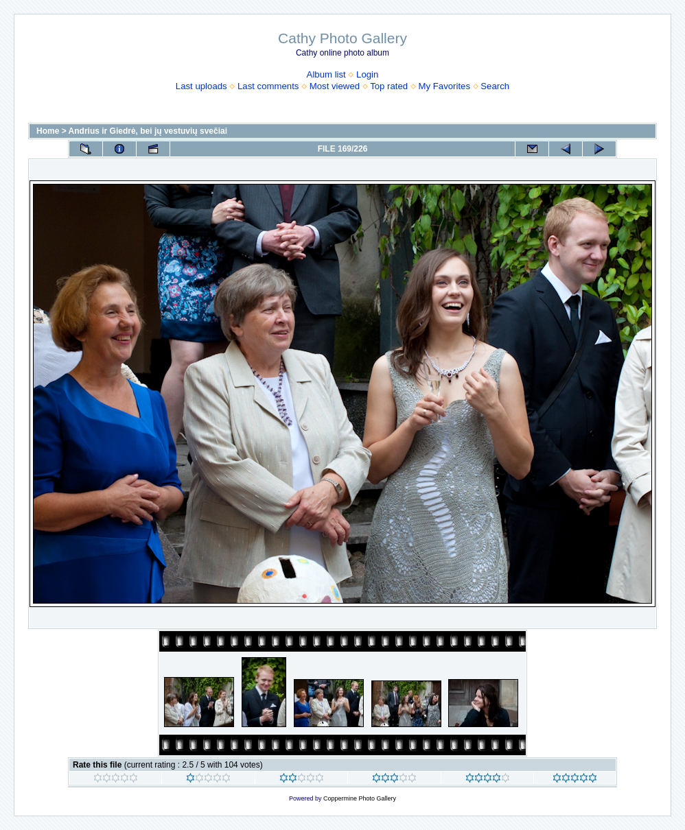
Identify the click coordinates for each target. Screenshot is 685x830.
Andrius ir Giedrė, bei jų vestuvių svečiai (148, 131)
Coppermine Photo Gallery (359, 798)
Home (47, 131)
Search (494, 86)
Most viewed (335, 86)
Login (367, 74)
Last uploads (201, 86)
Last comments (268, 86)
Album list (326, 74)
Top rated (389, 86)
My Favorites (444, 86)
